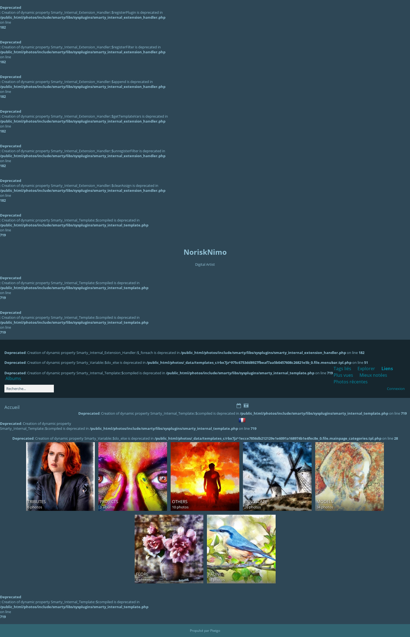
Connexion (396, 388)
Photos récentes (351, 382)
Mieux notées (373, 375)
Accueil (12, 407)
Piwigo (215, 630)
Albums (13, 378)
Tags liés (342, 368)
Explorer (366, 368)
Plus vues (343, 375)
